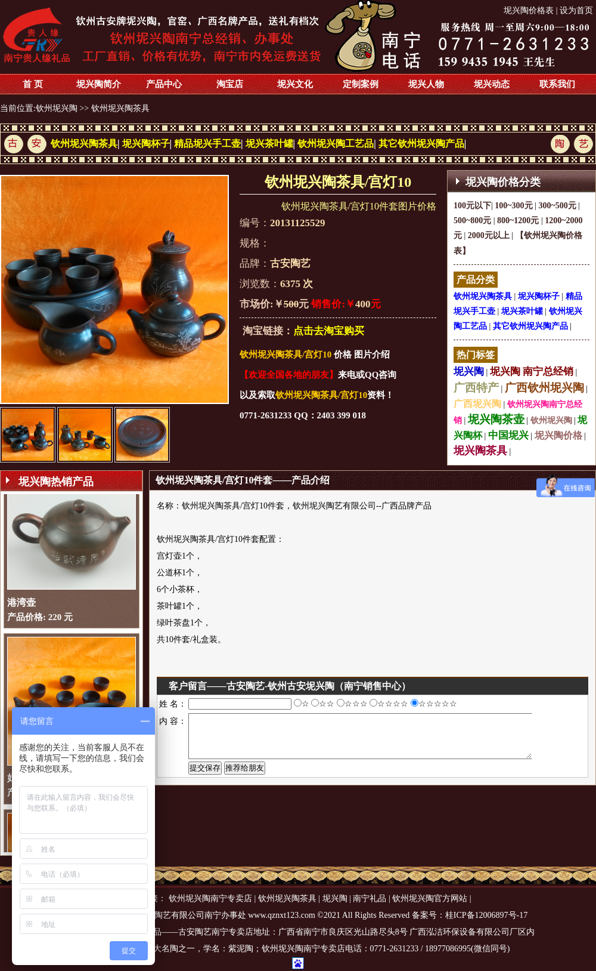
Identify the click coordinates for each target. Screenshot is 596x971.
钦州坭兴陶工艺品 (335, 143)
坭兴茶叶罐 (269, 143)
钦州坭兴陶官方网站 (429, 898)
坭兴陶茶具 (480, 451)
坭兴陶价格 (558, 435)
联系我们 (557, 84)
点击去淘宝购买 (328, 331)
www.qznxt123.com (281, 915)
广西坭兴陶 (477, 404)
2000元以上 (489, 235)
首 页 (33, 84)
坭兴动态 (492, 84)
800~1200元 (518, 220)
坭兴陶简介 (98, 84)
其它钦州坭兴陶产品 (421, 143)
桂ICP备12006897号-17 (486, 915)
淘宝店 (229, 84)
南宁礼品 (369, 898)
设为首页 (576, 10)
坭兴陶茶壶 (496, 419)
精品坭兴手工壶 (207, 143)
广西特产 (476, 387)
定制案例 (360, 84)
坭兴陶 (469, 371)
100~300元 (513, 205)
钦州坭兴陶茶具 (120, 108)
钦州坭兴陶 (56, 108)
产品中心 (164, 84)
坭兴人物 (426, 84)
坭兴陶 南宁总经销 (531, 371)
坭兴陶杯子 (146, 143)
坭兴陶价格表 (529, 10)
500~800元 (472, 220)
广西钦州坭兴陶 (544, 387)
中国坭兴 (508, 435)
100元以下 (472, 205)
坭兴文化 (295, 84)
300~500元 (557, 205)
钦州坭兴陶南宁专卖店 (210, 898)
